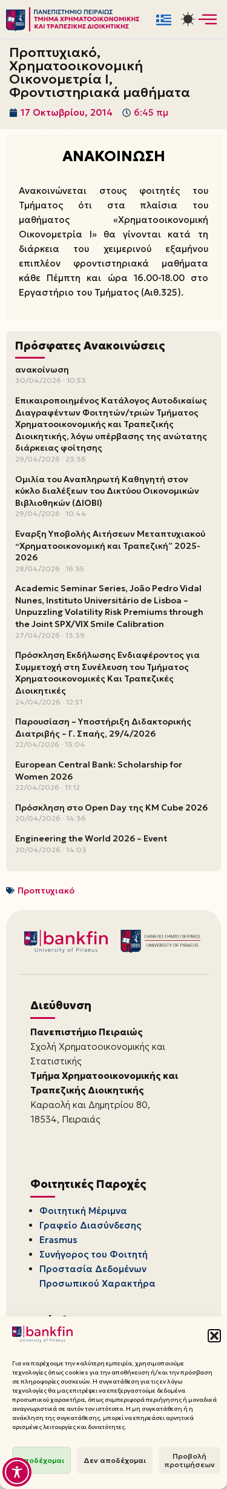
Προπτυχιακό (46, 890)
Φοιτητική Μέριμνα (83, 1210)
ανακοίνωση (42, 369)
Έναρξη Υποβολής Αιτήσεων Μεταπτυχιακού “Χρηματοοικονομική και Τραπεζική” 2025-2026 (110, 545)
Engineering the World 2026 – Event (91, 838)
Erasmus (58, 1239)
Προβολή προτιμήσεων (189, 1460)
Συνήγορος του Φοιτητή (93, 1254)
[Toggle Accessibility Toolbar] (17, 1472)
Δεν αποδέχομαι (115, 1460)
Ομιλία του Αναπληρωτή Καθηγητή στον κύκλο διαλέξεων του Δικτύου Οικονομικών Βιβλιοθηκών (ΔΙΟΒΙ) (107, 491)
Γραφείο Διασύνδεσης (90, 1225)
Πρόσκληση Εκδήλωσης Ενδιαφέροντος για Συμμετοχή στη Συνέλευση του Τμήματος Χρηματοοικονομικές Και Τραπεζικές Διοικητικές (107, 672)
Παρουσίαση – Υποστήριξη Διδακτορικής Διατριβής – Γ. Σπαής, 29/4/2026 (103, 727)
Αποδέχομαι (41, 1460)
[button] (214, 1336)
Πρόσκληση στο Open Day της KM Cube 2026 (111, 807)
